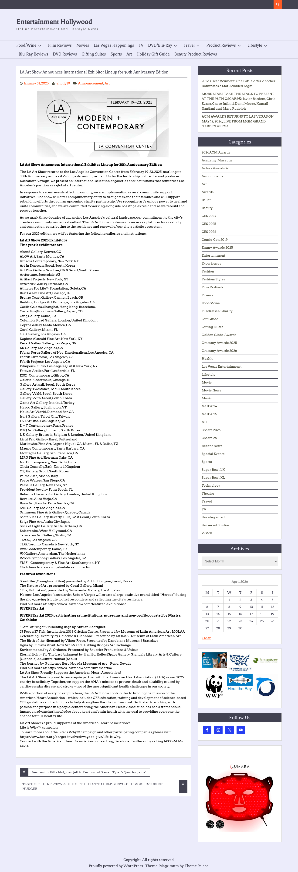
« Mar (206, 638)
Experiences (211, 263)
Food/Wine (26, 45)
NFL (205, 422)
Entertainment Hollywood (54, 22)
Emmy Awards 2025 (217, 247)
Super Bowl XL (213, 477)
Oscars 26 (209, 438)
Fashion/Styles (213, 279)
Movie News (211, 390)
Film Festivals (212, 287)
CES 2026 (209, 232)
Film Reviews (59, 45)
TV (141, 45)
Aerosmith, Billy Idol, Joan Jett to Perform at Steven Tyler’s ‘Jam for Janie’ (89, 772)
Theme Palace (197, 866)
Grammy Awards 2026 (219, 350)
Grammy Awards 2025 (219, 343)
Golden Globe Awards (219, 335)
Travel (189, 45)
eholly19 (63, 83)
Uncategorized (213, 517)
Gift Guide (210, 319)
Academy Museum (217, 160)
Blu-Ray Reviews (33, 54)
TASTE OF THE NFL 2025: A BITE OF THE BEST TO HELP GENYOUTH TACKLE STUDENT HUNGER (92, 786)
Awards (207, 192)
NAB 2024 (209, 406)
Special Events (213, 454)
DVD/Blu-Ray (160, 45)
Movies (82, 45)
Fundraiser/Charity (217, 311)
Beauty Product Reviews (195, 54)
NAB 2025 (209, 414)
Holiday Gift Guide (152, 54)
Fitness (207, 295)
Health (207, 358)
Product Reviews (221, 45)
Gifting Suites (93, 54)
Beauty (207, 208)
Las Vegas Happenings (114, 45)
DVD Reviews (65, 54)
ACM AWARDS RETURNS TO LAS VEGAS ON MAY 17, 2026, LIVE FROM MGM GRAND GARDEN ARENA (238, 121)
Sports (116, 54)
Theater (208, 493)
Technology (211, 485)
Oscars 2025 (211, 430)
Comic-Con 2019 (215, 239)
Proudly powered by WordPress (116, 866)
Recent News (212, 446)
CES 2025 (209, 224)
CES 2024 (209, 216)
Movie (207, 382)
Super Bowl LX (213, 469)
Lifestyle (254, 45)
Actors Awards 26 (215, 168)
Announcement (90, 83)
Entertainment (213, 255)
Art (129, 54)
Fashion (208, 271)
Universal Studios (216, 525)
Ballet (206, 200)
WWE (207, 533)
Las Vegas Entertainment (221, 366)
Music (207, 398)
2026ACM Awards (216, 152)
